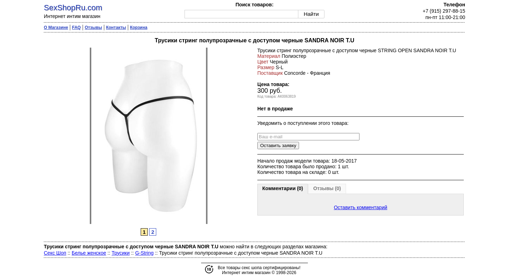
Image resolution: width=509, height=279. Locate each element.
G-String (144, 253)
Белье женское (89, 253)
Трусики (121, 253)
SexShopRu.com (73, 7)
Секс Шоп (55, 253)
